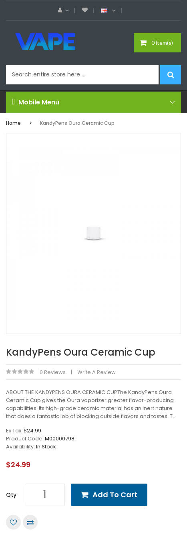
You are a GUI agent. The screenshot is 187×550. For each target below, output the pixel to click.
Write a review (96, 372)
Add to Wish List (13, 522)
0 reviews (53, 372)
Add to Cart (114, 495)
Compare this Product (30, 522)
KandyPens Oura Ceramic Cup (77, 123)
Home (13, 123)
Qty (11, 495)
